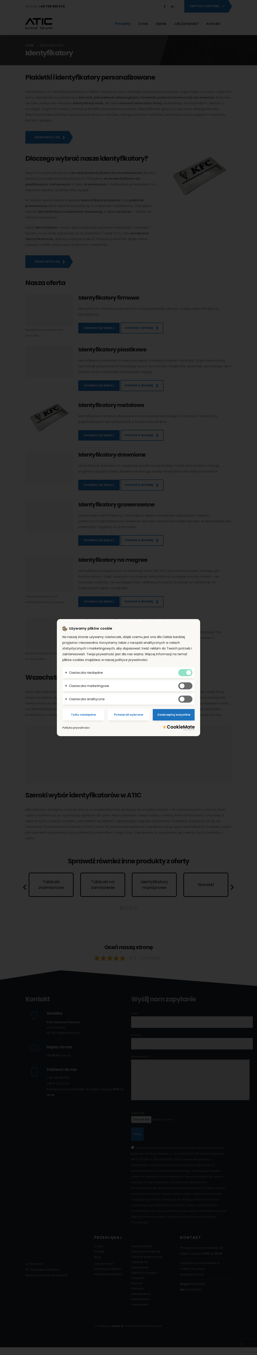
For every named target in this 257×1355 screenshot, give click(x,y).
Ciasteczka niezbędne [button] (86, 672)
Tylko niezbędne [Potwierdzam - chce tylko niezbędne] (83, 715)
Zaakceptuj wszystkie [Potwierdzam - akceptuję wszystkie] (173, 715)
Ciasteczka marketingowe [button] (89, 686)
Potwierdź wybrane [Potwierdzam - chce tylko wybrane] (128, 715)
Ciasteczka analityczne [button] (87, 699)
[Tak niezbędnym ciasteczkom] (185, 672)
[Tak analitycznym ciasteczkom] (185, 699)
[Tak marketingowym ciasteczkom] (185, 685)
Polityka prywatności (76, 728)
